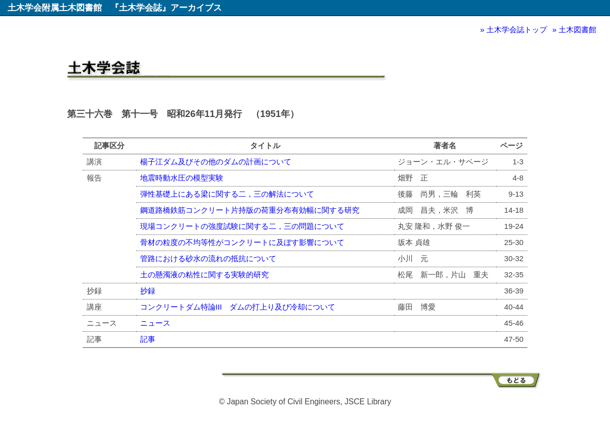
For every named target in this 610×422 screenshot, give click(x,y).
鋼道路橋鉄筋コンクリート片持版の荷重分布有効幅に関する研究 (249, 210)
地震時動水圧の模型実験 (181, 177)
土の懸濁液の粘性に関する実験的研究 (204, 274)
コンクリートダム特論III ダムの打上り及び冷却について (238, 307)
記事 (147, 339)
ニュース (155, 323)
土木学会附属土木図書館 (55, 8)
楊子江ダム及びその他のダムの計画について (215, 161)
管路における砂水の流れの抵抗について (208, 258)
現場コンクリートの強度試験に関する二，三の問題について (242, 226)
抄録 (147, 290)
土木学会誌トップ (516, 29)
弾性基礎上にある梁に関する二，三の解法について (227, 194)
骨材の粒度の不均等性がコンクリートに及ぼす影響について (242, 242)
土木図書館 (577, 29)
